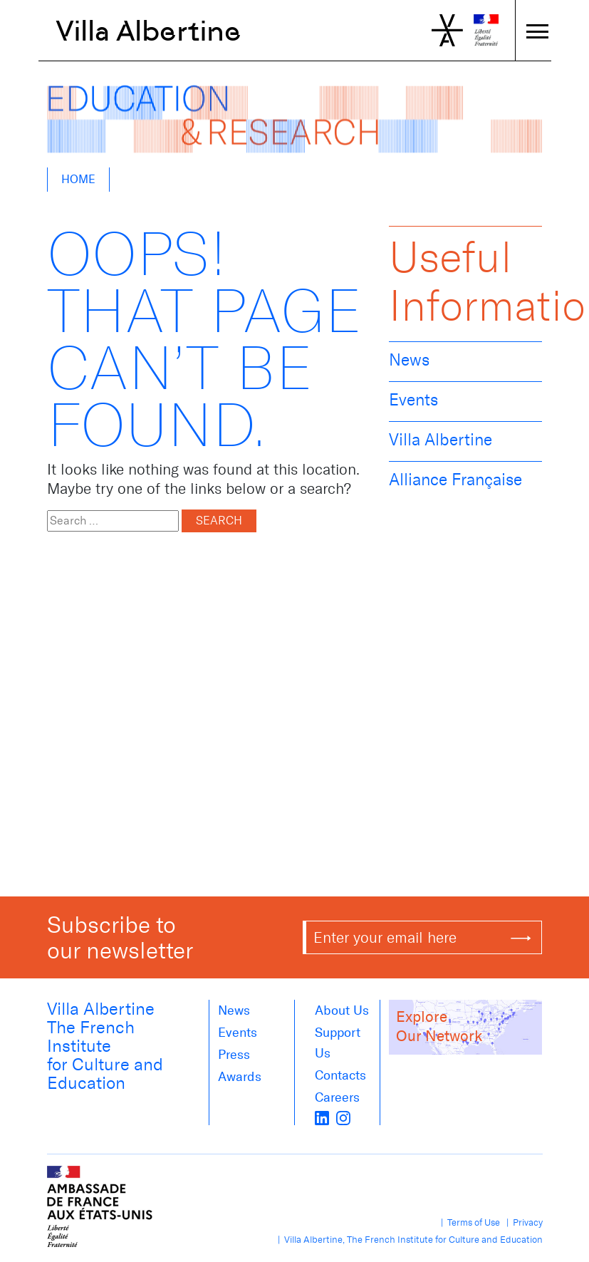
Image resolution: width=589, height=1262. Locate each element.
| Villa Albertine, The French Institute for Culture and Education (408, 1239)
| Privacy (522, 1222)
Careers (337, 1097)
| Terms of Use (468, 1222)
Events (413, 400)
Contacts (340, 1075)
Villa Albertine (148, 31)
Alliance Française (455, 480)
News (409, 360)
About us (342, 1010)
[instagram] (343, 1116)
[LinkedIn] (322, 1116)
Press (234, 1054)
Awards (239, 1077)
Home (78, 179)
